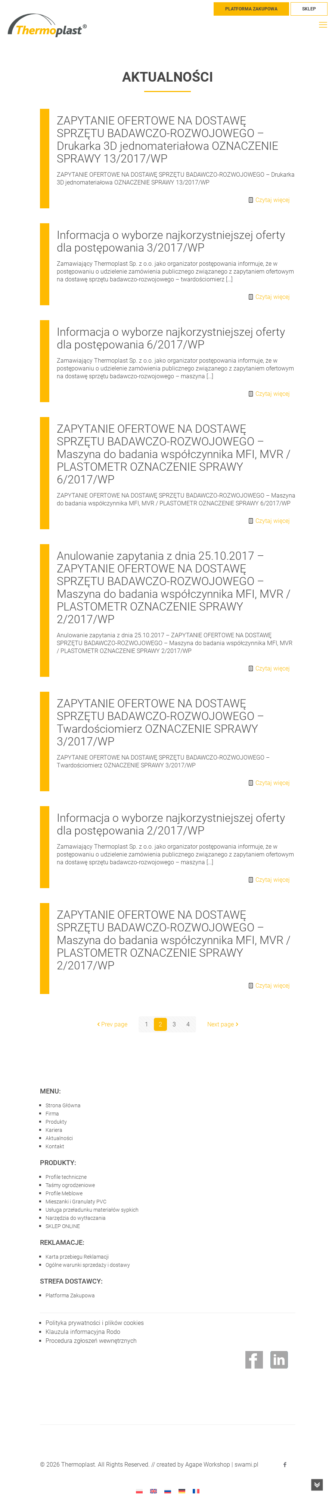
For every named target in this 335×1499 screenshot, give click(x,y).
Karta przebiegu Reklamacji (77, 1257)
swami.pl (246, 1464)
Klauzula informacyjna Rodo (83, 1331)
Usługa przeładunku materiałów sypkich (92, 1210)
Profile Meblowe (64, 1193)
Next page (223, 1024)
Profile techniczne (66, 1177)
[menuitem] (139, 1491)
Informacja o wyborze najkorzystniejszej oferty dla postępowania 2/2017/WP (171, 824)
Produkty (56, 1122)
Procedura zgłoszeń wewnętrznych (91, 1340)
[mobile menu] (323, 25)
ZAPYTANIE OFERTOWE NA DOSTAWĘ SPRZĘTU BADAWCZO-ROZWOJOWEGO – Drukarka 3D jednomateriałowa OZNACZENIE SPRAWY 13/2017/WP (167, 139)
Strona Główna (63, 1105)
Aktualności (59, 1138)
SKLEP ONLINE (63, 1226)
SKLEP (309, 9)
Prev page (111, 1024)
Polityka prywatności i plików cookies (95, 1322)
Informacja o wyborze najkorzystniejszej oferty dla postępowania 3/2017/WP (171, 241)
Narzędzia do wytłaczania (76, 1218)
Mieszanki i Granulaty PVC (76, 1202)
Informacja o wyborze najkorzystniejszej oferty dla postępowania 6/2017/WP (171, 338)
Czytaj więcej (272, 199)
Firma (52, 1114)
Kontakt (55, 1146)
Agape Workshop (207, 1464)
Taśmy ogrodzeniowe (70, 1185)
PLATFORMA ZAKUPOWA (251, 9)
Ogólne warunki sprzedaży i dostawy (88, 1265)
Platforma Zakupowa (70, 1295)
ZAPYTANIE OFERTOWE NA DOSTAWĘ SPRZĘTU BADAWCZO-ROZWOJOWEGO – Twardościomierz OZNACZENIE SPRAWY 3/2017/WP (160, 722)
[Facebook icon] (285, 1464)
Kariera (54, 1130)
